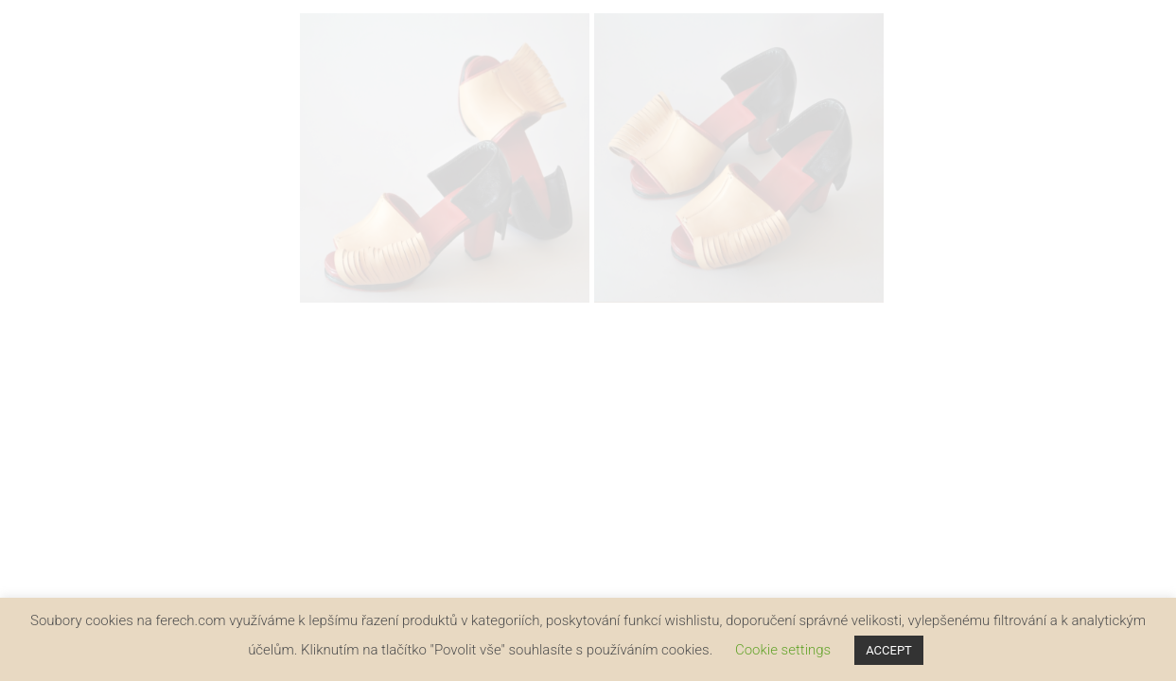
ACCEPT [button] (889, 650)
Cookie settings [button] (783, 649)
